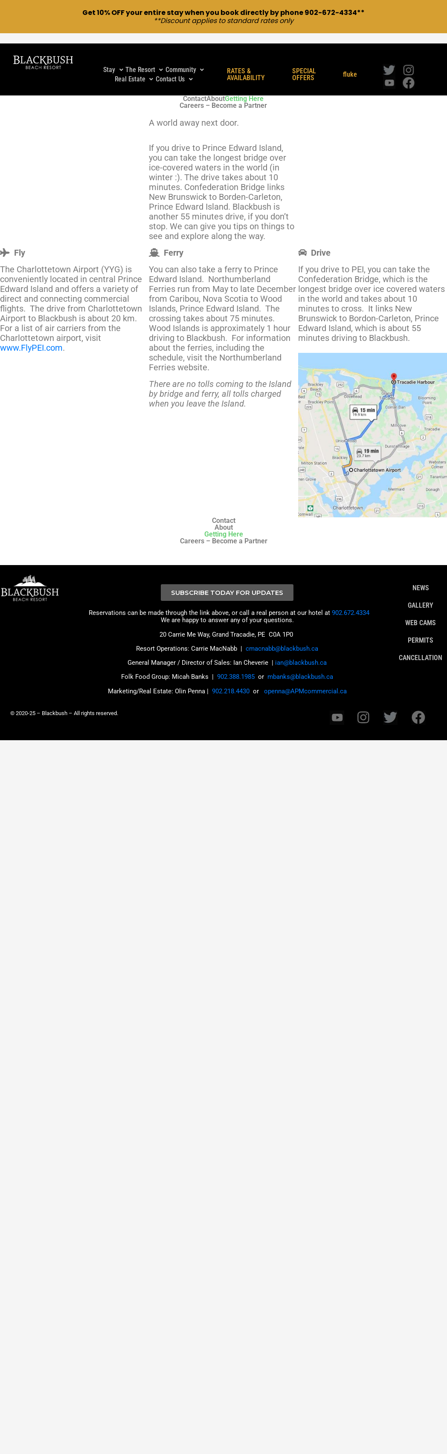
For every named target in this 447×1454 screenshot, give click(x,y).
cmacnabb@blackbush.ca (282, 639)
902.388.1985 (236, 667)
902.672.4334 (350, 603)
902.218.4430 (231, 681)
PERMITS (420, 631)
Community (184, 60)
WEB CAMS (420, 613)
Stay (113, 60)
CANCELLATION (420, 648)
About (215, 89)
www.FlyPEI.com (31, 338)
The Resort (144, 60)
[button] (113, 60)
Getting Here (244, 89)
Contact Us (174, 70)
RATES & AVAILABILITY (246, 65)
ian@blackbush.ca (301, 653)
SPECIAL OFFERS (304, 65)
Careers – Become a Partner (223, 95)
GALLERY (420, 596)
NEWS (420, 578)
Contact (194, 89)
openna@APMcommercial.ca (305, 681)
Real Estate (134, 70)
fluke (350, 65)
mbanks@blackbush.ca (300, 667)
